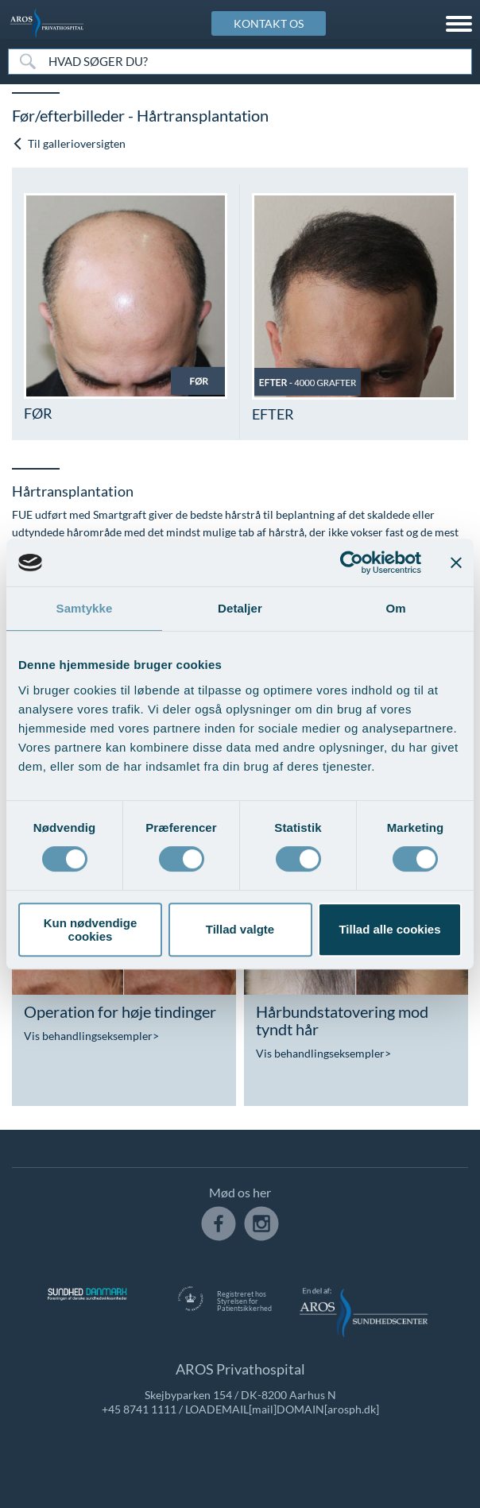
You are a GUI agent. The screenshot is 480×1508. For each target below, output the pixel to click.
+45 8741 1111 (139, 1409)
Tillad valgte (240, 929)
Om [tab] (395, 608)
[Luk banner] (456, 562)
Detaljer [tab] (240, 608)
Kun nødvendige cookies (90, 929)
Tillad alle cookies (389, 929)
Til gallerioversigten (69, 143)
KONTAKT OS (269, 23)
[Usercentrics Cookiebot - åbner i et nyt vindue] (351, 562)
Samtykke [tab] (84, 608)
